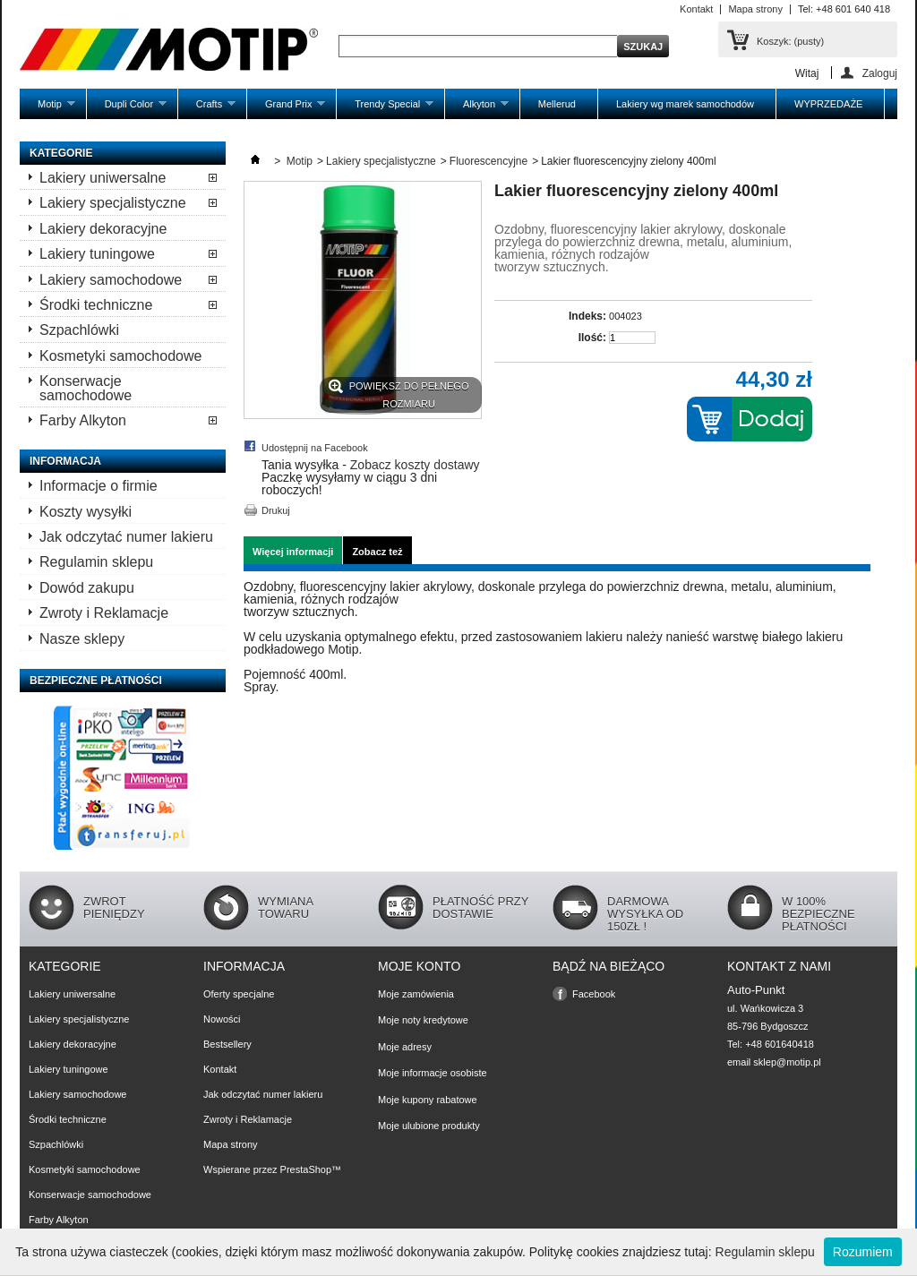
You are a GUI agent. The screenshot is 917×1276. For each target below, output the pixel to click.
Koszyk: (790, 41)
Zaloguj (879, 73)
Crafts (207, 108)
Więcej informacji (293, 551)
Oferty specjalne (238, 994)
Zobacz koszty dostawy (415, 465)
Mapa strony (755, 9)
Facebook (593, 994)
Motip (47, 108)
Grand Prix (286, 108)
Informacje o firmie (98, 485)
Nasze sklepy (81, 639)
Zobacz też (377, 551)
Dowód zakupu (86, 587)
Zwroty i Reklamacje (103, 613)
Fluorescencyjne (488, 161)
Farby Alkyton (82, 420)
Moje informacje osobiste (432, 1072)
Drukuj (275, 510)
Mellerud (557, 103)
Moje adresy (405, 1046)
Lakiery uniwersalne (102, 177)
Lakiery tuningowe (97, 253)
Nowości (222, 1019)
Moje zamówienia (416, 994)
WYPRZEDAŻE (828, 103)
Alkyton (477, 108)
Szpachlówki (79, 330)
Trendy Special (385, 108)
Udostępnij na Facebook (314, 447)
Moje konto (419, 966)
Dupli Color (127, 108)
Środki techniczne (95, 305)
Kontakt (696, 9)
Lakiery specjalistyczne (112, 202)
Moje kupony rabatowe (427, 1099)
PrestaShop (305, 1169)
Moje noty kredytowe (423, 1020)
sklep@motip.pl (786, 1062)
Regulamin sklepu (96, 561)
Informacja (65, 461)
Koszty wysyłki (85, 511)
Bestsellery (227, 1044)
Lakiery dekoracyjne (103, 228)
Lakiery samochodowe (110, 279)
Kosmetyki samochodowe (120, 356)
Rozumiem (863, 1252)
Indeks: (587, 316)
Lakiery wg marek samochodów (685, 103)
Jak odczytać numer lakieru (126, 536)
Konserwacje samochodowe (85, 387)
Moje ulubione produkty (429, 1125)
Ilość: (592, 337)
